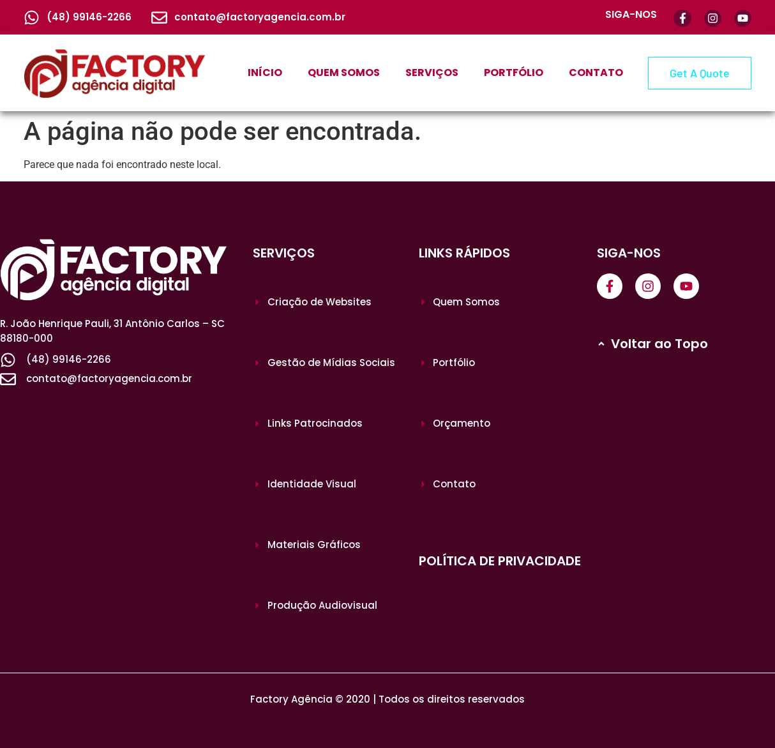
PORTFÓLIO (513, 72)
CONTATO (596, 72)
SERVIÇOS (431, 72)
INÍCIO (265, 72)
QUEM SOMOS (344, 72)
